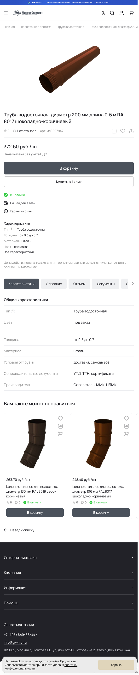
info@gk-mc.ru (15, 642)
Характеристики (22, 283)
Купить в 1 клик (69, 181)
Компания (12, 572)
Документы (106, 283)
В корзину (69, 168)
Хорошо (116, 665)
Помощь (11, 602)
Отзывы (79, 283)
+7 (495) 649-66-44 (19, 634)
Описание (54, 283)
